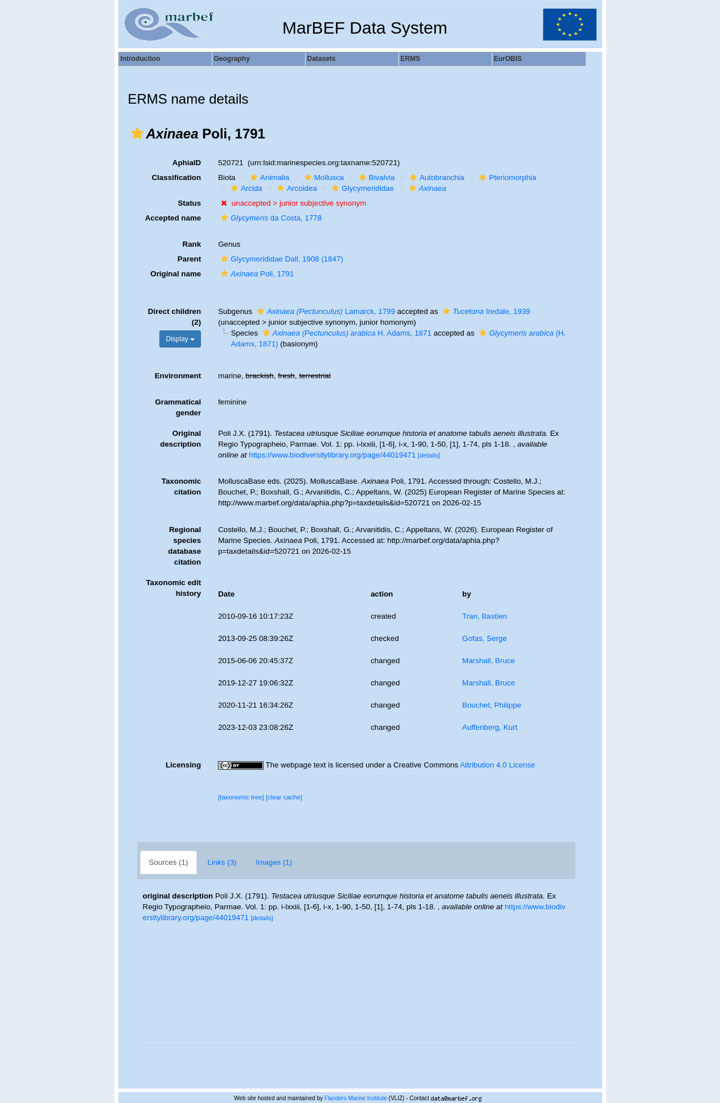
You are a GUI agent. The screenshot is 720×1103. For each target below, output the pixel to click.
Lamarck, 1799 (324, 311)
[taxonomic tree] (241, 797)
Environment (178, 375)
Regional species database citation (184, 545)
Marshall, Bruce (488, 660)
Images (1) (274, 862)
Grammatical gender (178, 407)
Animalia (268, 177)
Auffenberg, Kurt (489, 727)
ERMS (411, 59)
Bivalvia (375, 177)
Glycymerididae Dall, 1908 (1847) (280, 259)
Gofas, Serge (484, 638)
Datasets (321, 59)
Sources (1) (168, 862)
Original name (175, 273)
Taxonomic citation (181, 486)
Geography (232, 59)
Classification (176, 177)
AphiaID (186, 162)
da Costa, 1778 (270, 218)
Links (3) (221, 862)
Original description (180, 438)
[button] (137, 133)
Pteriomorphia (506, 177)
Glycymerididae (361, 188)
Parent (189, 259)
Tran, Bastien (484, 616)
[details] (429, 455)
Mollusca (323, 177)
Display (180, 339)
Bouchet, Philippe (491, 705)
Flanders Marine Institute (355, 1098)
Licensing (183, 765)
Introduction (141, 59)
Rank (192, 244)
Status (189, 203)
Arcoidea (295, 188)
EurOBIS (508, 59)
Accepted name (173, 218)
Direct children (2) (174, 316)
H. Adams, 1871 (345, 333)
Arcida (245, 188)
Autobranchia (435, 177)
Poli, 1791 (256, 273)
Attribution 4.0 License (497, 765)
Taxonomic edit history (173, 588)
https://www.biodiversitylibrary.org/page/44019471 (332, 455)
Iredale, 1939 (485, 311)
